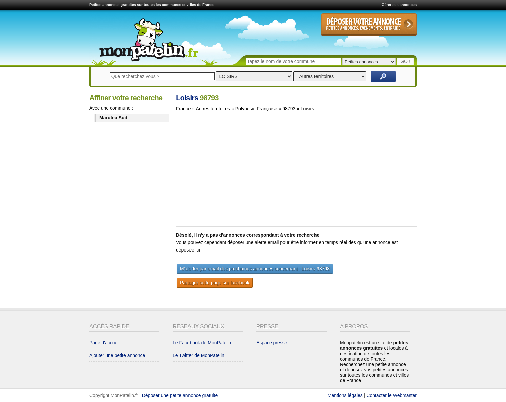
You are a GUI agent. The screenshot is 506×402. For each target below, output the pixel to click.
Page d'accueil (104, 342)
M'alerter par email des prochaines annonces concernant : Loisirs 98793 (255, 268)
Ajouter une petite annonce (117, 355)
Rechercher (383, 76)
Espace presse (271, 342)
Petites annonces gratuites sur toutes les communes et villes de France (151, 5)
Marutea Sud (113, 117)
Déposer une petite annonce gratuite (180, 395)
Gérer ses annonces (399, 5)
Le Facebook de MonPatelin (202, 342)
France (183, 108)
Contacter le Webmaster (391, 395)
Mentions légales (345, 395)
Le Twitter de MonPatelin (198, 355)
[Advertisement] (232, 172)
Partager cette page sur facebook (214, 282)
